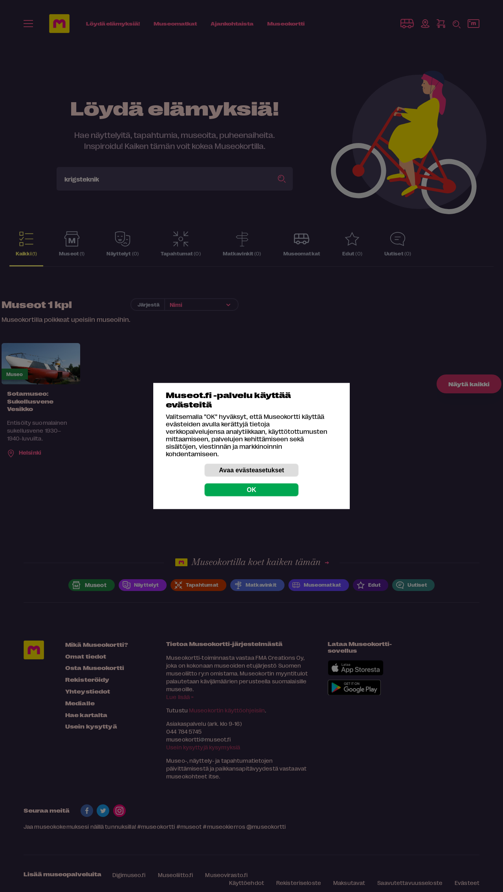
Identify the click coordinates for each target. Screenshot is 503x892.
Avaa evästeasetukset (251, 470)
